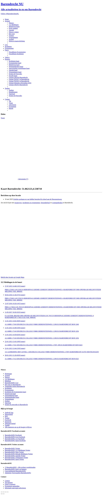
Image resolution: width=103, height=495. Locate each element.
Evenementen (9, 48)
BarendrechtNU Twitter (12, 448)
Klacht (11, 108)
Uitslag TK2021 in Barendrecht (19, 81)
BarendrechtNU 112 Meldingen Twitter (17, 450)
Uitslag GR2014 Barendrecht (18, 85)
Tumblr (7, 425)
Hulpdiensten (13, 92)
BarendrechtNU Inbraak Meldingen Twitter (19, 454)
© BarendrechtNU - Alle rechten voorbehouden (20, 467)
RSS (6, 416)
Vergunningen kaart (15, 72)
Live (6, 45)
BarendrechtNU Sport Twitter (14, 459)
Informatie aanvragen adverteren (15, 488)
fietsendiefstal (45, 203)
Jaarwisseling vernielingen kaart (19, 68)
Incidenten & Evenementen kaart (15, 392)
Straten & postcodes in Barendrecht (16, 404)
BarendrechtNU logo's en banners (16, 469)
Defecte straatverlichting (17, 41)
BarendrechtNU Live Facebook (15, 437)
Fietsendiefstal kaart (11, 395)
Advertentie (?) (23, 179)
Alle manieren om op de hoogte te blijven (18, 427)
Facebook (8, 420)
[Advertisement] (9, 149)
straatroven (18, 203)
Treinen (11, 35)
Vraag (11, 103)
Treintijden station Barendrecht (15, 386)
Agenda (11, 30)
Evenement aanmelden (12, 486)
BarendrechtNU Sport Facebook (15, 440)
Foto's (7, 50)
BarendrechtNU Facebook (13, 435)
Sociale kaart (13, 76)
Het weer (12, 34)
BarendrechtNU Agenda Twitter (15, 456)
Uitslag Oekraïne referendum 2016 (20, 83)
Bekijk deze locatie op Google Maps (12, 277)
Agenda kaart (13, 70)
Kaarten (7, 59)
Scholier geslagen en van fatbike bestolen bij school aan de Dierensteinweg (37, 199)
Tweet (3, 118)
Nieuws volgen (14, 32)
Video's (7, 57)
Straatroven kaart (10, 394)
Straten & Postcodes (15, 74)
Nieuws (11, 23)
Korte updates (13, 28)
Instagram (8, 422)
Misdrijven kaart (14, 26)
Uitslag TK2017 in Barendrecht (19, 79)
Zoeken (7, 88)
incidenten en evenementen (31, 203)
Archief (11, 39)
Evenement (12, 106)
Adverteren (12, 105)
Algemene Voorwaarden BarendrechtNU (18, 473)
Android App (9, 412)
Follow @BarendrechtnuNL (10, 14)
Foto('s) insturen (10, 484)
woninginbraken (57, 203)
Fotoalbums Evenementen (17, 52)
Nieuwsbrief (9, 414)
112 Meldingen (14, 25)
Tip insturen (9, 482)
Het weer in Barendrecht (13, 384)
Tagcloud (12, 94)
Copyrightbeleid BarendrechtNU (15, 471)
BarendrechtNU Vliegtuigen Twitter (16, 457)
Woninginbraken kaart (16, 66)
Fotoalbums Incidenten (16, 54)
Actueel (7, 21)
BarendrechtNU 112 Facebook (14, 439)
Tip (10, 101)
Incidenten (8, 46)
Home (7, 19)
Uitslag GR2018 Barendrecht (18, 77)
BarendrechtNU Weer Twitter (14, 452)
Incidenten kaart (14, 61)
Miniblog (8, 381)
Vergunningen (13, 37)
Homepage (8, 374)
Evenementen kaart (15, 63)
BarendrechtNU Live (11, 383)
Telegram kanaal (10, 423)
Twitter (7, 418)
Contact (7, 99)
